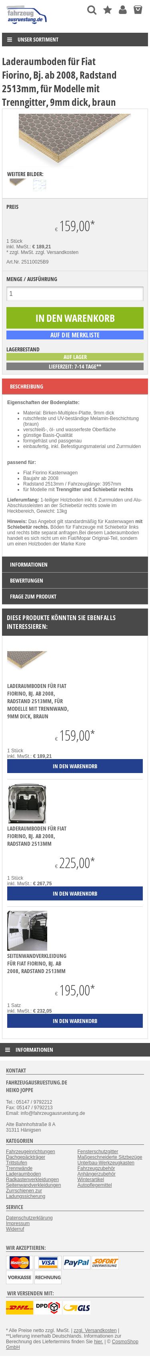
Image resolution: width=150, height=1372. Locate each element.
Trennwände (19, 1168)
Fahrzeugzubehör (96, 1168)
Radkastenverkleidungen (32, 1179)
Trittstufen (16, 1163)
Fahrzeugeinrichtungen (30, 1151)
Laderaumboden (23, 1174)
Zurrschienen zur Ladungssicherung (25, 1193)
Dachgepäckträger (25, 1157)
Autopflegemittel (95, 1185)
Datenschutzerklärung (29, 1218)
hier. (98, 1341)
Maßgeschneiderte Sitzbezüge (110, 1157)
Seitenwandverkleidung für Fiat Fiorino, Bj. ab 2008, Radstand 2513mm (36, 963)
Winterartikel (91, 1179)
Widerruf (15, 1229)
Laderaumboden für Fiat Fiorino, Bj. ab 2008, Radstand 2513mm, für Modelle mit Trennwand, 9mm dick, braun (38, 701)
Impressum (18, 1223)
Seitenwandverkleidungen (33, 1185)
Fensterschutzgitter (98, 1151)
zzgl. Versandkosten (57, 252)
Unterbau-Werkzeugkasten (106, 1163)
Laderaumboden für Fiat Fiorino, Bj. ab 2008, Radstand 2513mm (36, 836)
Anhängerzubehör (97, 1174)
